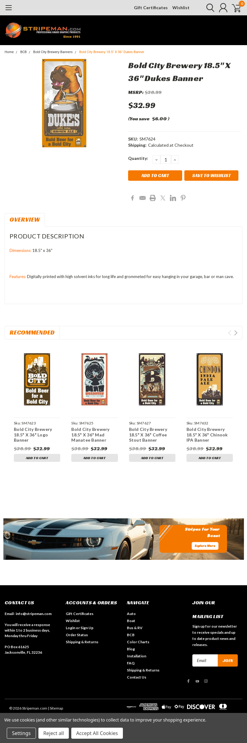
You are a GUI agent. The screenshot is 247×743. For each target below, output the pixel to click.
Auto (131, 613)
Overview (25, 219)
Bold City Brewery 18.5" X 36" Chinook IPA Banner (207, 435)
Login (70, 627)
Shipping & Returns (82, 642)
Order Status (77, 635)
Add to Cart (37, 457)
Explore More (205, 546)
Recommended (32, 332)
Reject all (53, 733)
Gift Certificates (151, 7)
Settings (21, 733)
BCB (23, 52)
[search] (206, 7)
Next (236, 333)
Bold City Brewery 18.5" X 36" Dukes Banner (111, 52)
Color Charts (138, 642)
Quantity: (138, 158)
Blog (131, 649)
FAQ (131, 663)
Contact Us (136, 677)
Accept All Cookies (97, 733)
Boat (131, 620)
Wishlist (181, 7)
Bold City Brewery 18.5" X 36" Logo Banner (33, 435)
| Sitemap (55, 708)
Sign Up (86, 627)
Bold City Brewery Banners (53, 52)
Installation (136, 656)
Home (9, 52)
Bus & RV (135, 627)
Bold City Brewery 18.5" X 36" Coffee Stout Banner (148, 435)
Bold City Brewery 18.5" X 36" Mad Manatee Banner (90, 435)
